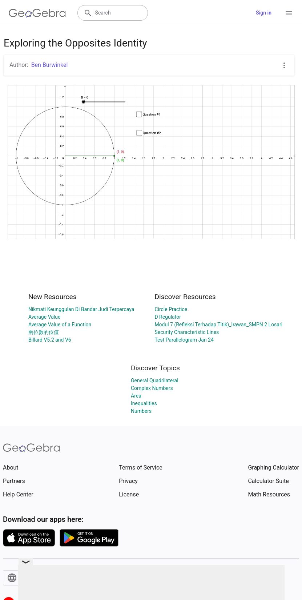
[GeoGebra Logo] (37, 13)
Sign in (263, 13)
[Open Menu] (289, 13)
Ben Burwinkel (49, 64)
